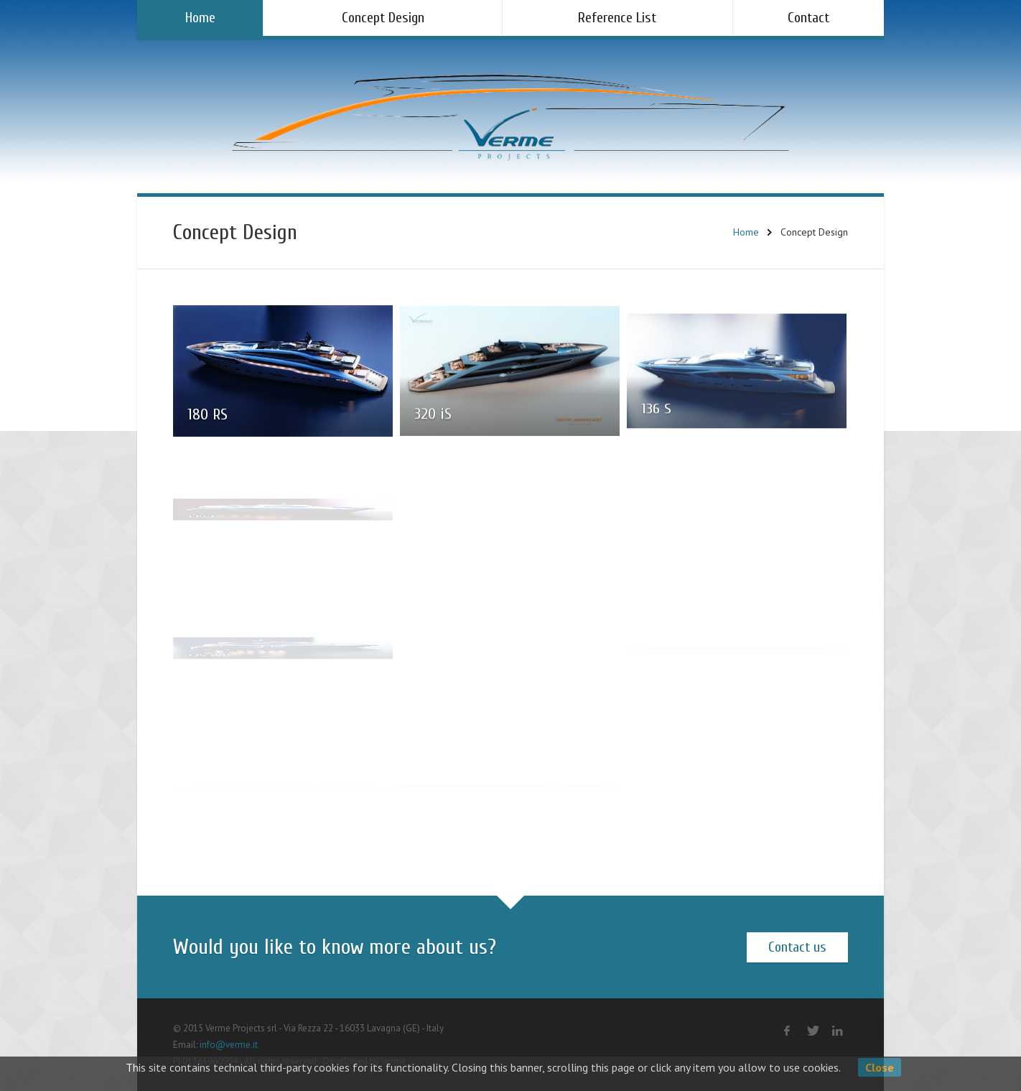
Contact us (797, 947)
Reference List (617, 17)
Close (879, 1067)
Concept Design (383, 17)
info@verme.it (229, 1045)
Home (200, 17)
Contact (808, 17)
